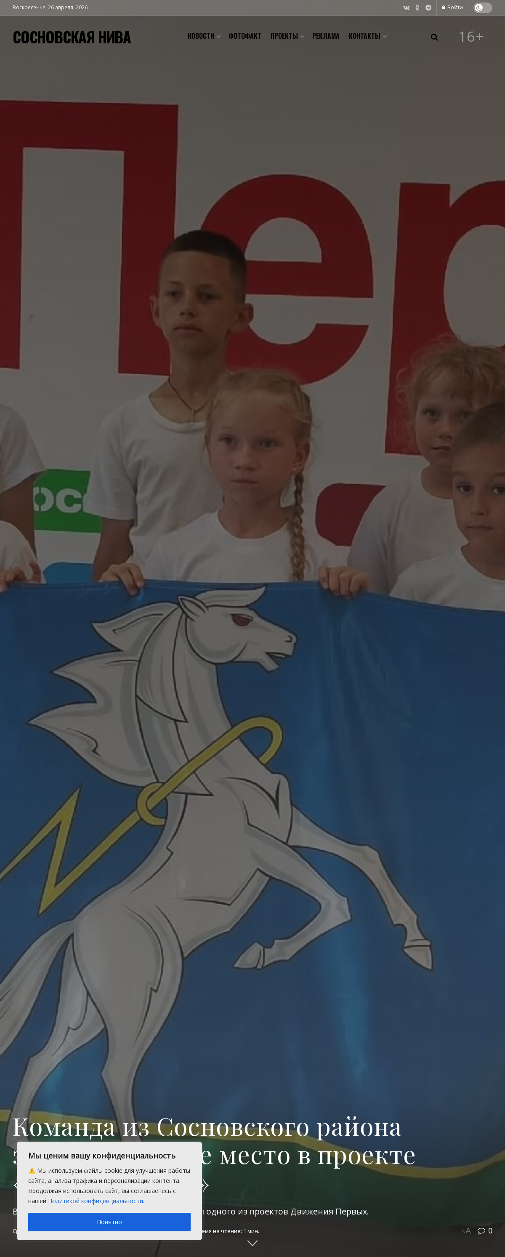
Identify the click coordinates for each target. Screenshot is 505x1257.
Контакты (364, 36)
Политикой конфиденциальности (95, 1201)
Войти (452, 7)
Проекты (284, 36)
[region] (109, 1191)
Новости (201, 36)
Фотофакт (245, 36)
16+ (471, 36)
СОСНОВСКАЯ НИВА (72, 36)
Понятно (109, 1222)
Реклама (326, 36)
